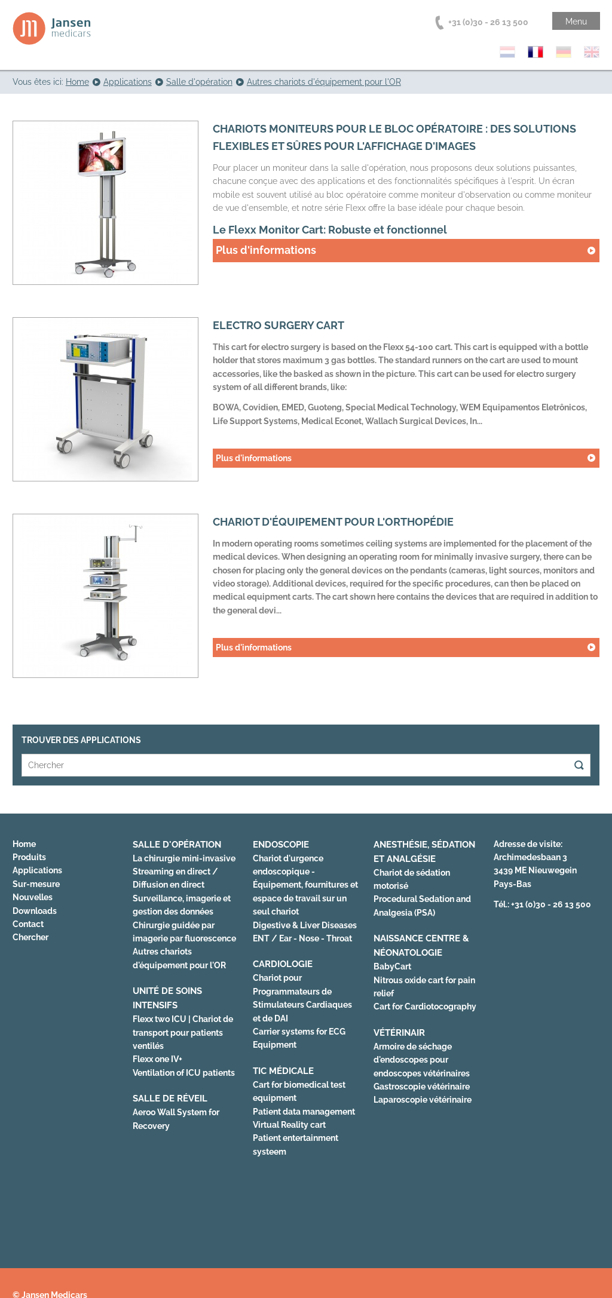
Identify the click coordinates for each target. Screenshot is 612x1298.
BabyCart (392, 966)
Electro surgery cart (278, 325)
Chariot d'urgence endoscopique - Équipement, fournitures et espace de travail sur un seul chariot (305, 885)
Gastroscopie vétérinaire (422, 1086)
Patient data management (304, 1111)
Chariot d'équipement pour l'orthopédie (333, 521)
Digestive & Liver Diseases (305, 925)
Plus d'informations (266, 250)
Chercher (30, 937)
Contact (28, 924)
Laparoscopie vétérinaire (423, 1099)
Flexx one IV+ (157, 1059)
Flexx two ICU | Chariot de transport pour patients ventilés (183, 1032)
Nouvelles (33, 897)
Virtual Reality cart (289, 1125)
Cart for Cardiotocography (425, 1006)
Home (24, 844)
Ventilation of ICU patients (184, 1073)
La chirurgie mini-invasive (184, 858)
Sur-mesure (36, 884)
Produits (29, 857)
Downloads (35, 911)
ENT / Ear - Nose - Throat (302, 938)
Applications (37, 870)
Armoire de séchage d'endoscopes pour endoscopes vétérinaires (422, 1060)
